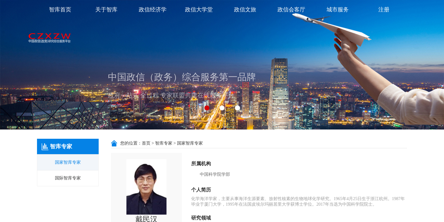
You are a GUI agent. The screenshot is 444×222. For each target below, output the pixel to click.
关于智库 (106, 9)
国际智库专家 (68, 178)
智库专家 (163, 143)
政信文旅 (245, 9)
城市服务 (338, 9)
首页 (146, 143)
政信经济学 (152, 9)
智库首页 (60, 9)
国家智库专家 (68, 162)
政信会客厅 (291, 9)
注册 (383, 9)
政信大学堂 (199, 9)
